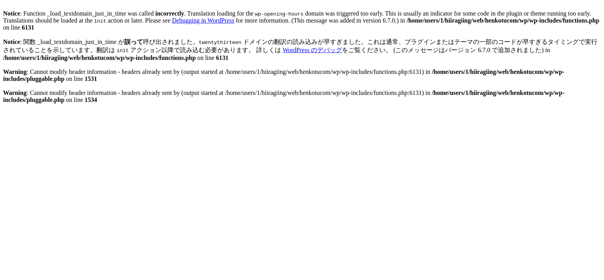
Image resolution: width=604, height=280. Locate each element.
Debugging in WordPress (203, 20)
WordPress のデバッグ (312, 50)
